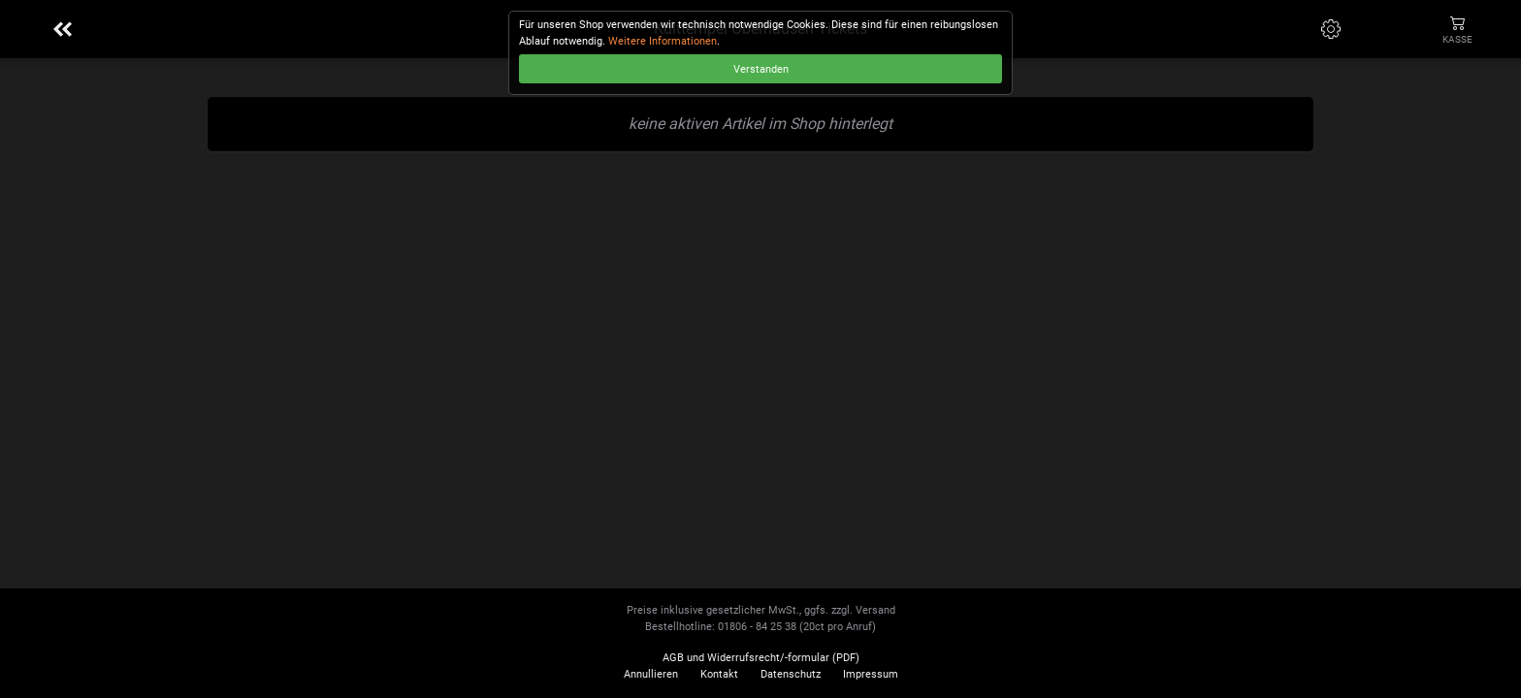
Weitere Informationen (662, 41)
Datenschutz (790, 674)
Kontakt (719, 674)
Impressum (870, 674)
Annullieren (651, 674)
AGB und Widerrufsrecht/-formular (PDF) (761, 657)
